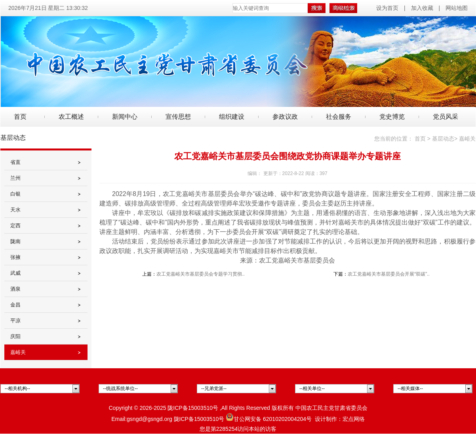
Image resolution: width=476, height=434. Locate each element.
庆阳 (15, 336)
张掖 (15, 257)
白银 (15, 194)
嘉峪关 (18, 352)
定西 (15, 225)
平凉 (15, 321)
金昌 (15, 305)
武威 (15, 273)
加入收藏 (422, 8)
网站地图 (457, 8)
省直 (15, 162)
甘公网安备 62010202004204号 (269, 419)
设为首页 (388, 8)
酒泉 (15, 289)
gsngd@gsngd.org (149, 419)
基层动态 (443, 138)
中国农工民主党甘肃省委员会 (331, 408)
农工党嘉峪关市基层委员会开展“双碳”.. (389, 274)
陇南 (15, 241)
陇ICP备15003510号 (193, 408)
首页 (20, 116)
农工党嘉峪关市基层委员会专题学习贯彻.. (200, 274)
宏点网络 (354, 419)
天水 (15, 210)
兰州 (15, 178)
